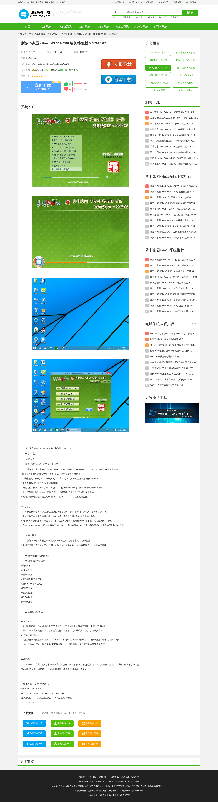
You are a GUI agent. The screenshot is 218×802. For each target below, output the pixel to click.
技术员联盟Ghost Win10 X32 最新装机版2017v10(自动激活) (174, 135)
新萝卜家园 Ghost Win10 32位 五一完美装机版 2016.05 (174, 260)
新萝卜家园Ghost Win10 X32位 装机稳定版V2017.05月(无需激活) (174, 192)
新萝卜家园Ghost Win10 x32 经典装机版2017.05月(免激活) (174, 271)
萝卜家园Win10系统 (56, 34)
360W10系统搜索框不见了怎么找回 (166, 385)
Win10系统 (122, 26)
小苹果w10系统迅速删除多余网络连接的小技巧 (172, 368)
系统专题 (177, 2)
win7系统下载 (133, 2)
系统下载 (112, 795)
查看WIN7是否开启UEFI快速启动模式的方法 (171, 351)
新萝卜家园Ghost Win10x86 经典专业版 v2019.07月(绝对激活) (174, 300)
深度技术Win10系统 (158, 60)
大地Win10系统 (158, 90)
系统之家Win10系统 (158, 75)
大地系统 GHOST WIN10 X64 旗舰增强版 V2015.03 (173, 164)
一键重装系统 (149, 2)
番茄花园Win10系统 (185, 68)
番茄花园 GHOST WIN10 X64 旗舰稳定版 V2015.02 (173, 152)
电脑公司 (150, 17)
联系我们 (125, 777)
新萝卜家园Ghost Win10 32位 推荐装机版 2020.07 (172, 311)
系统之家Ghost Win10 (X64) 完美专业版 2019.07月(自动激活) (174, 146)
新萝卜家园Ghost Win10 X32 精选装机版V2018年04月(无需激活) (174, 294)
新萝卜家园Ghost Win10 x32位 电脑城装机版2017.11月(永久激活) (174, 186)
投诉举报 (135, 777)
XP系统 (46, 26)
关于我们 (93, 777)
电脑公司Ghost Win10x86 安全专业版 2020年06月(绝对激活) (174, 129)
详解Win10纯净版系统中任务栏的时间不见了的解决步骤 (174, 374)
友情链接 (83, 777)
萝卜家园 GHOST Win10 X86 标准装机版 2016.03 (172, 209)
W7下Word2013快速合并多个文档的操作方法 (171, 379)
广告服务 (103, 777)
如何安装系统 (164, 2)
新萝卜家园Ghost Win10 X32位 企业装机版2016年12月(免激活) (174, 306)
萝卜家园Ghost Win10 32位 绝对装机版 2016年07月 (173, 277)
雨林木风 (126, 17)
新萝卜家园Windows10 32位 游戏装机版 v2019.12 (172, 288)
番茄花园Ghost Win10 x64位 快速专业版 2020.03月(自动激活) (174, 141)
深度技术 (138, 17)
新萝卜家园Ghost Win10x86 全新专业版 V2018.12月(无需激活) (174, 265)
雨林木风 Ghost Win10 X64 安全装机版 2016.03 (171, 124)
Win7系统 (84, 26)
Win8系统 (103, 26)
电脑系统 (102, 795)
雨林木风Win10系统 (185, 52)
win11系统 (65, 26)
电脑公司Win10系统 (185, 60)
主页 (31, 34)
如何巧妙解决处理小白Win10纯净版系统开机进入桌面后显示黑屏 (174, 345)
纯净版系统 (141, 26)
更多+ (195, 324)
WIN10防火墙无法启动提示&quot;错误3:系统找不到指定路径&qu (174, 333)
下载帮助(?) (114, 777)
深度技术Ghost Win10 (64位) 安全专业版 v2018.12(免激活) (174, 118)
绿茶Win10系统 (185, 83)
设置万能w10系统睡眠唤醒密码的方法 (168, 339)
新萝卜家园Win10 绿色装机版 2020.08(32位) (170, 197)
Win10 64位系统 (158, 52)
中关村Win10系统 (185, 75)
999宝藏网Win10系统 (158, 83)
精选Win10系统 (185, 90)
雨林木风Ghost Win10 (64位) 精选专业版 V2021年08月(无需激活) (174, 158)
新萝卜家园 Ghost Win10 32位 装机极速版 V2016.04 (173, 232)
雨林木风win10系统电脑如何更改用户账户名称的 (173, 362)
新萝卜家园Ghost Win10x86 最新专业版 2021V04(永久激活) (174, 203)
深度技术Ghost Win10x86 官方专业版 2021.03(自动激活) (174, 112)
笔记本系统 (160, 26)
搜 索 (190, 12)
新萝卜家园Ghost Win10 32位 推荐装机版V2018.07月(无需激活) (174, 238)
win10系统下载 (119, 2)
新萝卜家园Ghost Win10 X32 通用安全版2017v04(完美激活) (174, 226)
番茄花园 (162, 17)
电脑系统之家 (23, 2)
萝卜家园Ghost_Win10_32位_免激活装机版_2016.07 (174, 215)
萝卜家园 (174, 17)
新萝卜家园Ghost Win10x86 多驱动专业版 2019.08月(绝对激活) (174, 220)
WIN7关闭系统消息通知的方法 (164, 356)
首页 (27, 26)
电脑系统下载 (124, 795)
